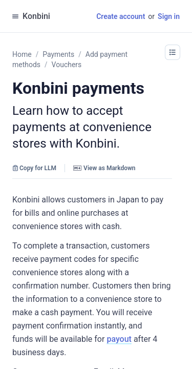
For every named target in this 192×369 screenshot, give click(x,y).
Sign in (169, 16)
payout (119, 339)
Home (22, 54)
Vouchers (67, 64)
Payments (58, 54)
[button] (172, 52)
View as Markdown (104, 168)
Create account (120, 16)
